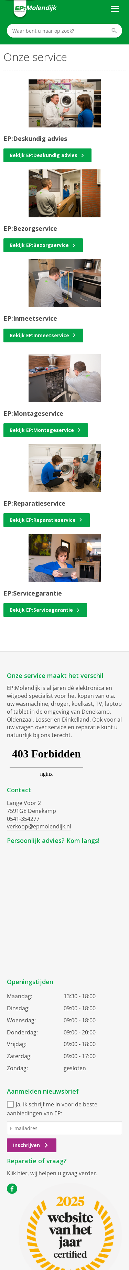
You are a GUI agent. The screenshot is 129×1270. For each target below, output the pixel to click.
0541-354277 (23, 819)
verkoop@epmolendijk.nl (39, 826)
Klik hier (17, 1173)
